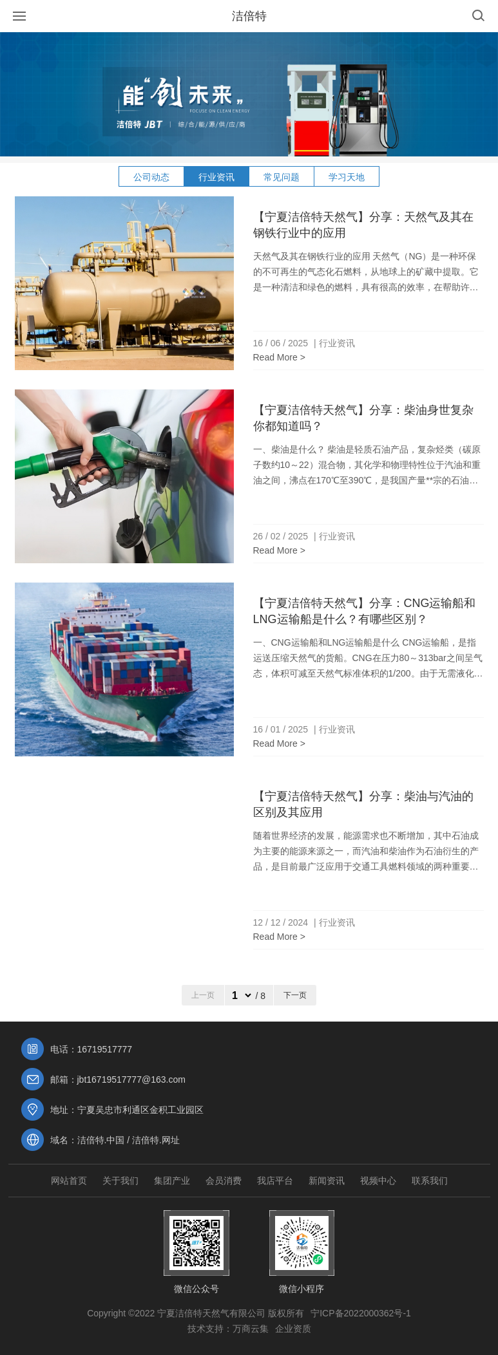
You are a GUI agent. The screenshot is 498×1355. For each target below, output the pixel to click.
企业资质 (293, 1328)
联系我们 (430, 1180)
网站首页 (69, 1180)
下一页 (295, 995)
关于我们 (120, 1180)
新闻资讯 (327, 1180)
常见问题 (281, 177)
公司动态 (151, 177)
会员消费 (224, 1180)
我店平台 (275, 1180)
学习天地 (347, 177)
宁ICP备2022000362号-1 (361, 1313)
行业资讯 (216, 177)
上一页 (203, 995)
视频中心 (378, 1180)
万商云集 (251, 1328)
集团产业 (172, 1180)
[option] (249, 94)
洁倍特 (249, 16)
